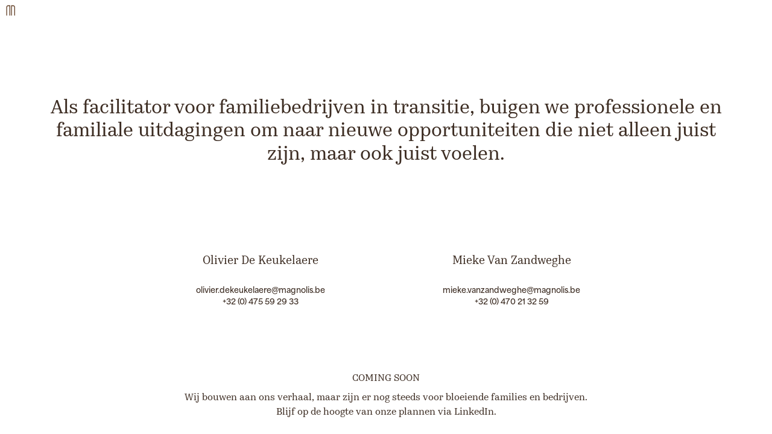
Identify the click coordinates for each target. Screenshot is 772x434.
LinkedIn (474, 412)
